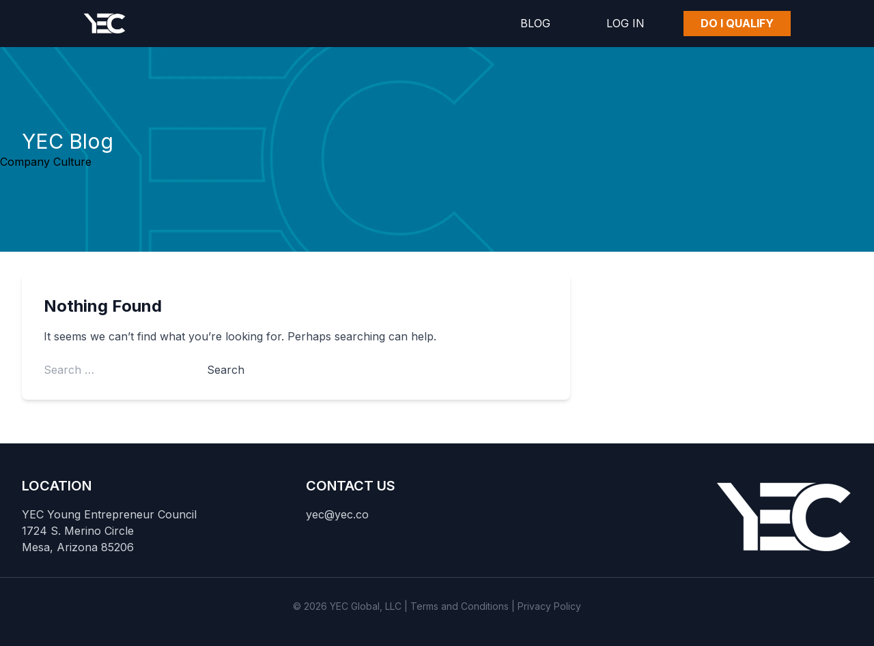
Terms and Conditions (459, 606)
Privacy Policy (549, 606)
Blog (535, 23)
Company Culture (45, 161)
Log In (625, 23)
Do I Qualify (737, 23)
